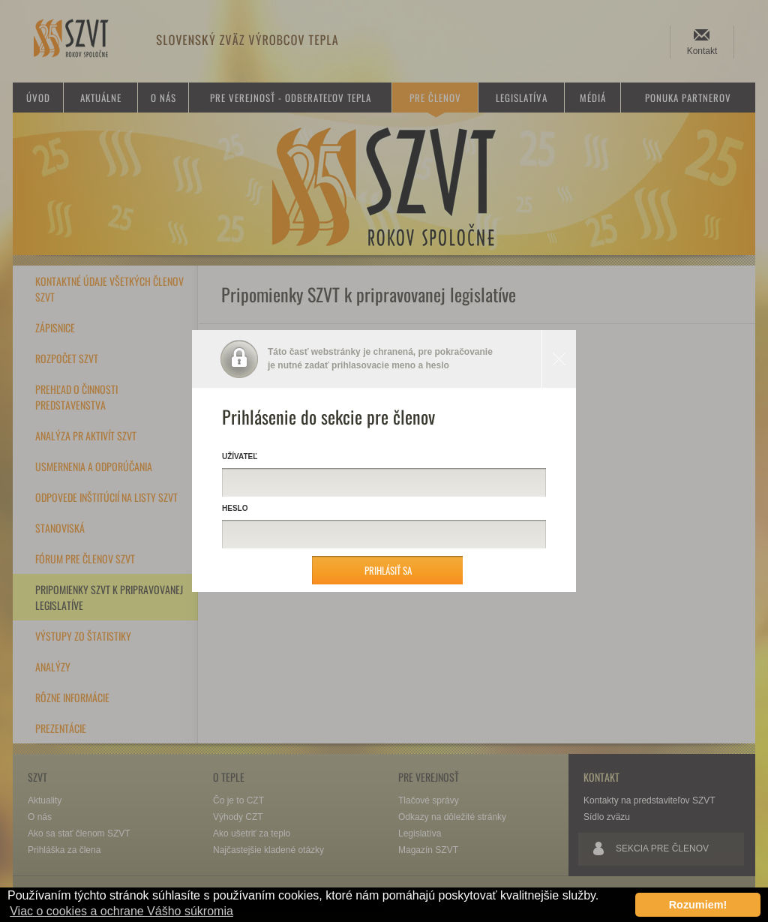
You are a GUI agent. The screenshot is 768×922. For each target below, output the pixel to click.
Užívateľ (239, 456)
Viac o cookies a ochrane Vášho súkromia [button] (121, 911)
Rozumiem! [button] (698, 905)
